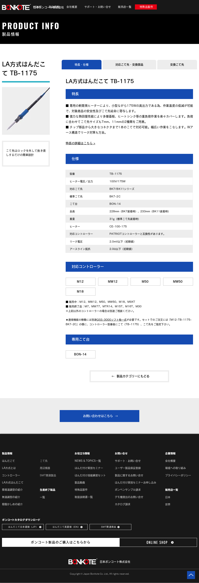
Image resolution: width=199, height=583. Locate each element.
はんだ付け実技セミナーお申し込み (135, 482)
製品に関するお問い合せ (129, 475)
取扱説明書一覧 (84, 497)
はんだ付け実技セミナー (89, 468)
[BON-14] (81, 354)
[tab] (81, 64)
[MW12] (113, 282)
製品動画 (80, 482)
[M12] (81, 282)
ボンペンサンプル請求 (128, 489)
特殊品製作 (81, 489)
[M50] (145, 282)
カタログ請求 (122, 504)
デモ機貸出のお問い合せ (129, 497)
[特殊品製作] (146, 7)
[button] (54, 7)
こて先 (44, 461)
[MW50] (178, 282)
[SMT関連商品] (110, 527)
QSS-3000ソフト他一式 (112, 319)
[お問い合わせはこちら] (99, 416)
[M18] (81, 292)
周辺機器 (45, 468)
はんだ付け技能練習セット (90, 475)
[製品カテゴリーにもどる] (129, 376)
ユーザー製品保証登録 (128, 468)
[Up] (191, 575)
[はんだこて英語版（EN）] (67, 527)
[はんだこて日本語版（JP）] (23, 527)
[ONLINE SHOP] (158, 542)
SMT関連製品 (48, 475)
